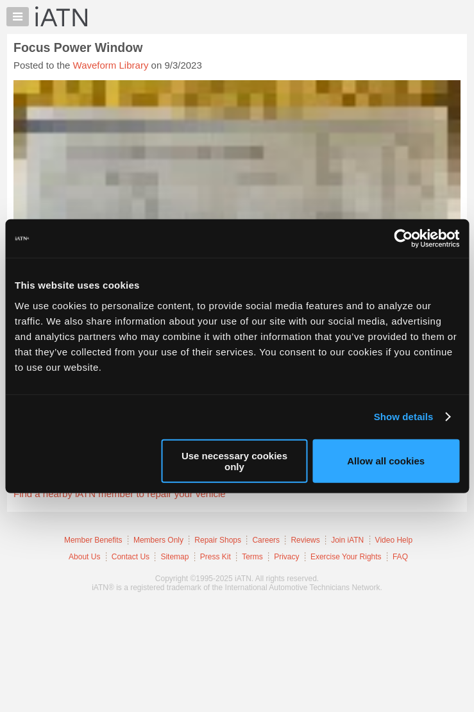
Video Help (394, 540)
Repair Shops (217, 540)
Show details (404, 416)
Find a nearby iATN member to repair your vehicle (119, 493)
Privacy (286, 556)
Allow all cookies (386, 460)
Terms (252, 556)
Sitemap (174, 556)
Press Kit (215, 556)
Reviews (305, 540)
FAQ (400, 556)
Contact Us (130, 556)
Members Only (158, 540)
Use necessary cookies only (234, 460)
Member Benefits (93, 540)
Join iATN (347, 540)
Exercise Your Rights (346, 556)
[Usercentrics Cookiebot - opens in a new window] (403, 238)
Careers (266, 540)
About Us (84, 556)
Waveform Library (111, 65)
